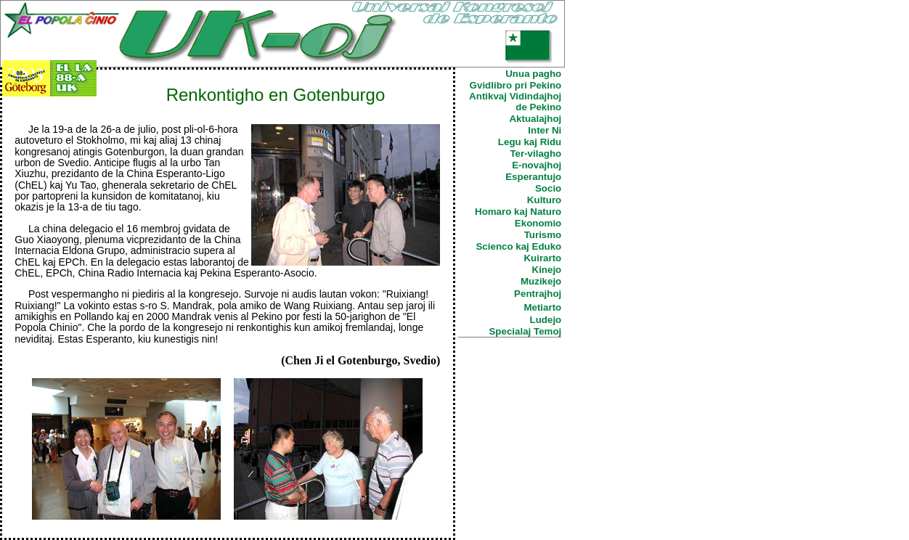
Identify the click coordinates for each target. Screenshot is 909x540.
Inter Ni (544, 130)
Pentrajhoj (537, 293)
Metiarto (542, 307)
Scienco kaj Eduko (518, 246)
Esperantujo (533, 176)
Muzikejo (541, 281)
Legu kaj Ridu (529, 141)
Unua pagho (533, 73)
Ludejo (546, 319)
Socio (548, 188)
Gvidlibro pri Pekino (516, 85)
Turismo (543, 234)
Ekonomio (538, 223)
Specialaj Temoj (525, 331)
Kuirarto (542, 258)
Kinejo (547, 269)
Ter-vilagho (535, 153)
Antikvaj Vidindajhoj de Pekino (515, 101)
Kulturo (544, 200)
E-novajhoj (536, 165)
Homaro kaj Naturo (518, 211)
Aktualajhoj (535, 118)
